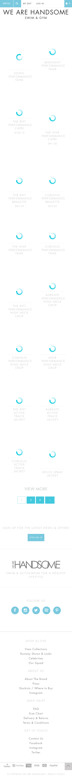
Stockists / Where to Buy (36, 688)
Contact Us (36, 738)
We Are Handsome (36, 14)
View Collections (36, 649)
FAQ (36, 709)
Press (36, 683)
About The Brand (36, 679)
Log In (40, 4)
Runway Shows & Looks (36, 654)
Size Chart (36, 713)
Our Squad (36, 663)
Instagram (35, 693)
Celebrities (36, 658)
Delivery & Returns (36, 718)
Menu (6, 4)
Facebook (36, 743)
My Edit (27, 4)
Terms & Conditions (36, 723)
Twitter (36, 752)
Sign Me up (36, 538)
